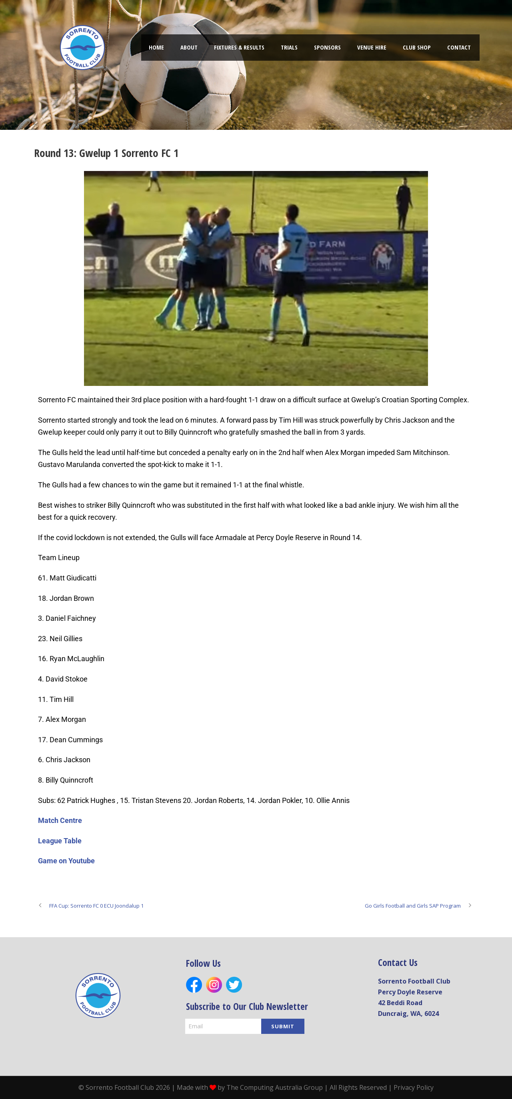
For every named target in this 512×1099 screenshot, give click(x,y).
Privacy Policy (414, 1087)
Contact (459, 47)
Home (156, 47)
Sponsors (327, 47)
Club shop (417, 47)
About (189, 47)
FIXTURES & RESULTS (239, 47)
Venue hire (371, 47)
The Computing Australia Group (274, 1087)
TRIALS (289, 47)
